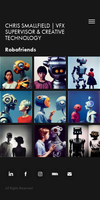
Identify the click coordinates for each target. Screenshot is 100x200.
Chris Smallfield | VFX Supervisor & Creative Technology (35, 32)
